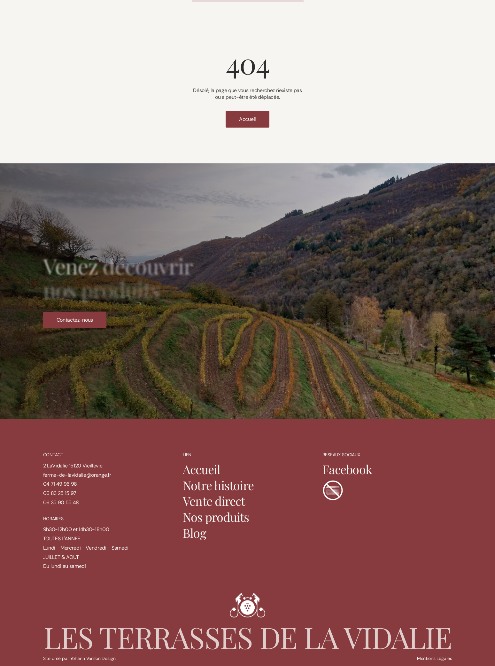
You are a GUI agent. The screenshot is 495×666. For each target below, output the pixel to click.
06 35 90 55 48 (61, 502)
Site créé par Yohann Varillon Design (79, 658)
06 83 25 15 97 (60, 493)
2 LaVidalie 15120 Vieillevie (73, 465)
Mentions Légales (434, 658)
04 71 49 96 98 (60, 484)
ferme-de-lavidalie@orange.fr (77, 475)
